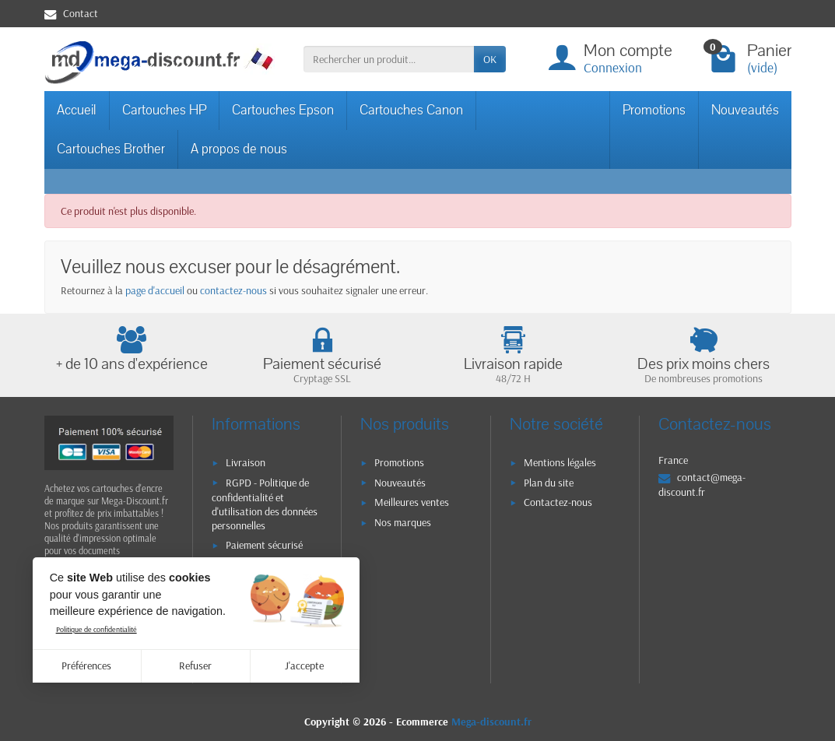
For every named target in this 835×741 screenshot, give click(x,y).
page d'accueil (154, 290)
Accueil (76, 110)
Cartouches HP (164, 110)
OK (489, 59)
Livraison (245, 462)
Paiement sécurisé (264, 545)
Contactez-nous (558, 502)
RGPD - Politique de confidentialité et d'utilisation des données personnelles (265, 504)
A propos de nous (239, 149)
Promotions (654, 110)
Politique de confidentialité (96, 629)
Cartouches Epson (283, 110)
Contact (71, 13)
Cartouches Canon (411, 110)
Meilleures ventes (411, 502)
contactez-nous (233, 290)
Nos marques (402, 522)
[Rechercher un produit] (388, 59)
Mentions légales (560, 462)
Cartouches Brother (111, 149)
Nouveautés (745, 110)
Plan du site (549, 483)
